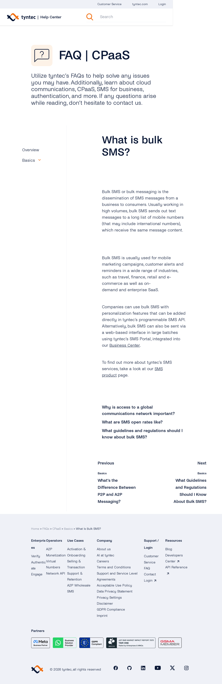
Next (201, 463)
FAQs (45, 526)
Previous (106, 463)
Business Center (125, 345)
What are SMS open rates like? (132, 422)
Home (35, 526)
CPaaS (56, 526)
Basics (68, 526)
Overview (31, 150)
